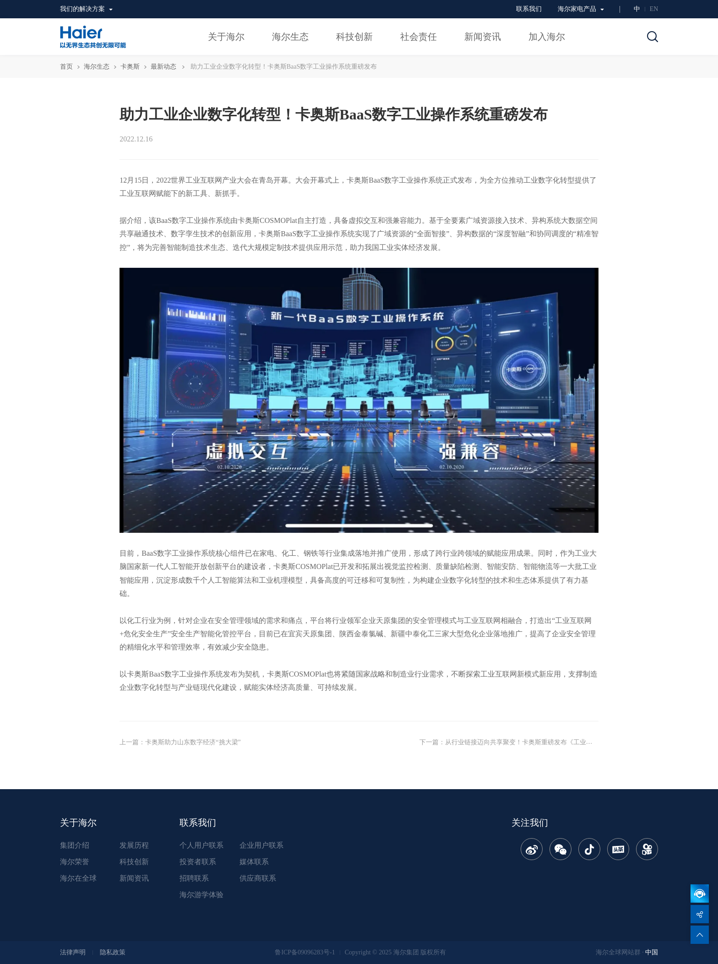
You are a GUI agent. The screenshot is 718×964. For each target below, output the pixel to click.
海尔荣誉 (74, 862)
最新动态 (163, 66)
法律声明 (73, 952)
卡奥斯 (130, 66)
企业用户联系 (261, 845)
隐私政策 (112, 952)
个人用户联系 (201, 845)
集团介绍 (74, 845)
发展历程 (134, 845)
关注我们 (529, 823)
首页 (66, 66)
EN (654, 8)
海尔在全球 (78, 878)
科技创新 (134, 862)
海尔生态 (96, 66)
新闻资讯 (134, 878)
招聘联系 (194, 878)
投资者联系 (198, 862)
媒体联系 (254, 862)
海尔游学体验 (201, 895)
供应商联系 (257, 878)
